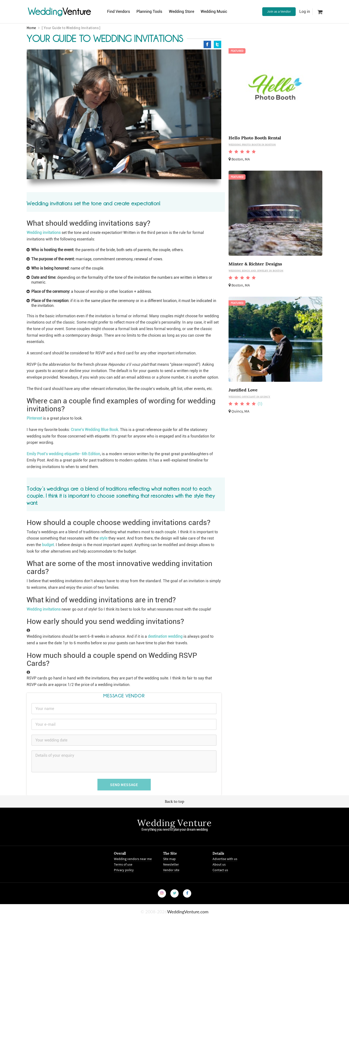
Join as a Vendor (279, 11)
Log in (304, 11)
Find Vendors (119, 11)
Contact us (220, 870)
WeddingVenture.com (187, 911)
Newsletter (171, 864)
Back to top (174, 801)
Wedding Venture (174, 822)
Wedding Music (220, 11)
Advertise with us (225, 859)
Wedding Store (185, 11)
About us (219, 864)
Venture (59, 11)
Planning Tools (152, 11)
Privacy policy (124, 870)
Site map (169, 859)
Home (31, 28)
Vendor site (171, 870)
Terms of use (123, 864)
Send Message (124, 784)
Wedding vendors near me (133, 859)
